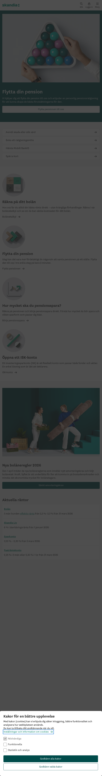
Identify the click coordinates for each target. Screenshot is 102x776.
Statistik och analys (19, 750)
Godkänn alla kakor (50, 759)
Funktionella (15, 744)
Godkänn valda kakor (50, 767)
